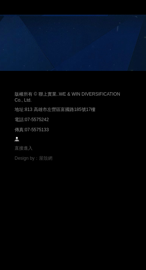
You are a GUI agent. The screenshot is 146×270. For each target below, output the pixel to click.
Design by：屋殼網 (33, 158)
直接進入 (24, 148)
